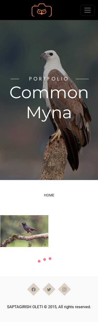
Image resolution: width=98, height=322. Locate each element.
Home (49, 195)
